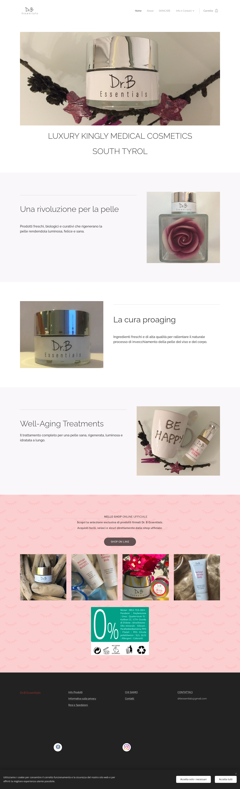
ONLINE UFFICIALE (135, 516)
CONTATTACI (185, 692)
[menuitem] (136, 11)
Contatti (130, 698)
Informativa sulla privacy (82, 698)
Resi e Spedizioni (78, 704)
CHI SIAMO (131, 692)
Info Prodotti (75, 692)
